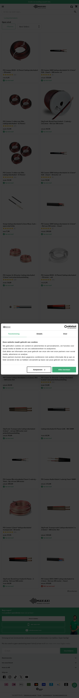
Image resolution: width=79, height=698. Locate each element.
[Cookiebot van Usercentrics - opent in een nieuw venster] (66, 327)
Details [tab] (39, 334)
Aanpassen (39, 369)
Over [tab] (65, 334)
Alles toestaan (64, 369)
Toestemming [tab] (14, 334)
